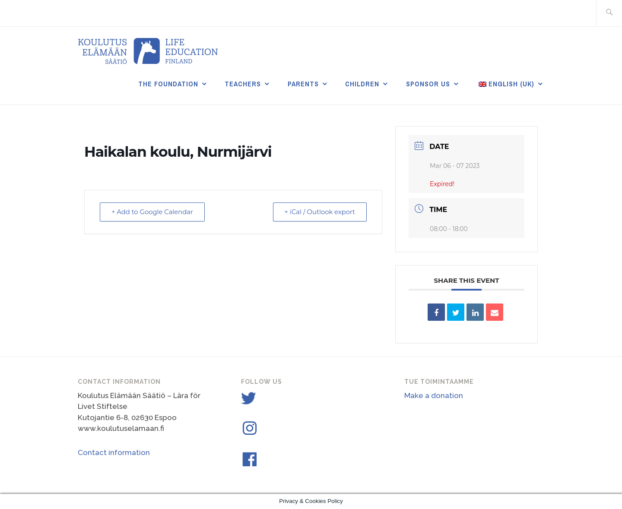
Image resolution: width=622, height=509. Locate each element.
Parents (303, 84)
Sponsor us (428, 84)
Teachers (243, 84)
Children (362, 84)
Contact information (114, 452)
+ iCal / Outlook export (318, 212)
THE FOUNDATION (168, 84)
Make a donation (433, 395)
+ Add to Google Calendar (153, 212)
